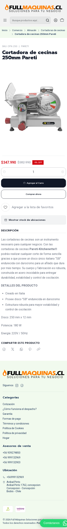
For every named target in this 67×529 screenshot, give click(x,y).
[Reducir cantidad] (4, 172)
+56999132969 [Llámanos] (13, 477)
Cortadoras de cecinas (53, 30)
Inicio (5, 30)
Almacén (31, 30)
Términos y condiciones (16, 423)
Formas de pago (12, 418)
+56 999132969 (11, 457)
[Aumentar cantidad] (63, 172)
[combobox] (30, 20)
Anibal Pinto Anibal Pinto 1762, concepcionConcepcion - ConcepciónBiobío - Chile (21, 487)
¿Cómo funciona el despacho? (20, 409)
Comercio (17, 30)
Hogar (6, 437)
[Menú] (5, 20)
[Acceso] (55, 20)
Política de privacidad (14, 433)
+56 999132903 (11, 462)
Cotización (9, 404)
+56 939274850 (11, 452)
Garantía (7, 413)
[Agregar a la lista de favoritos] (27, 207)
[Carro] (62, 20)
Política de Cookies (13, 428)
